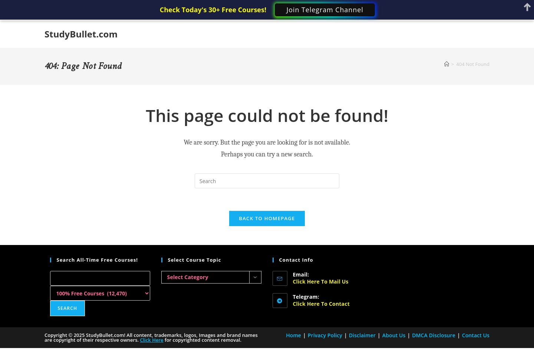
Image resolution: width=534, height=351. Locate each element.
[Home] (446, 64)
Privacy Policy (325, 335)
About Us (394, 335)
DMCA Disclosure (433, 335)
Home (293, 335)
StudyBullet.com (81, 34)
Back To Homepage (267, 218)
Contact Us (476, 335)
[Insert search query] (267, 180)
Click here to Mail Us (321, 281)
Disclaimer (362, 335)
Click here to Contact (321, 303)
